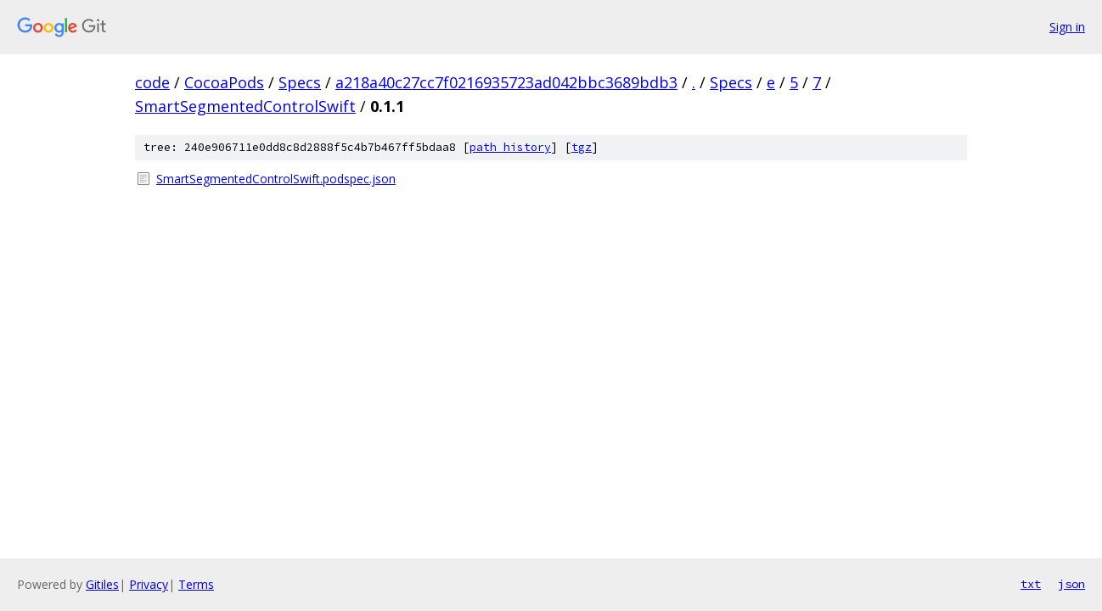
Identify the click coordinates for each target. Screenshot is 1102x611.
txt (1030, 583)
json (1071, 583)
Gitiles (102, 584)
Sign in (1067, 27)
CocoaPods (224, 82)
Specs (299, 82)
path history (510, 147)
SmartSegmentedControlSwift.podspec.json (276, 179)
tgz (581, 147)
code (152, 82)
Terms (196, 584)
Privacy (148, 584)
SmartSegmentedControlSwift (245, 106)
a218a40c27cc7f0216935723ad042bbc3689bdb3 (506, 82)
